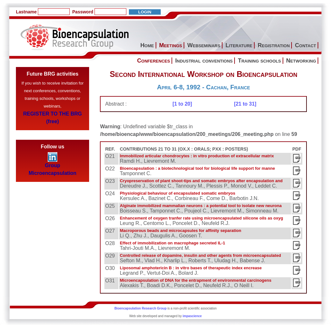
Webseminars (203, 45)
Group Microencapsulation (52, 166)
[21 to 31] (245, 104)
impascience (192, 316)
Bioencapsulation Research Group (140, 308)
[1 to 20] (182, 104)
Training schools (259, 60)
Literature (239, 45)
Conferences (153, 60)
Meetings (170, 45)
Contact (305, 45)
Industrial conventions (204, 60)
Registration (273, 45)
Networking (301, 60)
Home (147, 45)
